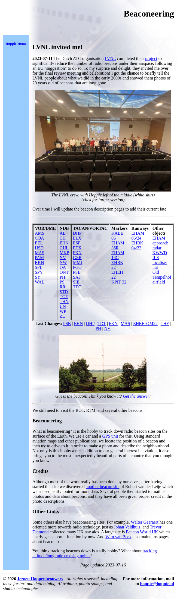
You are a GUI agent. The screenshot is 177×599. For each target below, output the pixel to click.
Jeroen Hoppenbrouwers (40, 578)
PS (62, 282)
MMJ (78, 262)
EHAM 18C (117, 255)
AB (63, 233)
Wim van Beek (118, 536)
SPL (38, 267)
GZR (77, 257)
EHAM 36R (117, 245)
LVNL (110, 58)
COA (39, 238)
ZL (62, 316)
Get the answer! (137, 396)
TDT (77, 287)
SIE (76, 282)
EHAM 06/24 (138, 235)
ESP (77, 243)
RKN (39, 262)
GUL (64, 248)
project (151, 58)
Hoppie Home (15, 44)
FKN (77, 252)
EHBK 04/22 (138, 245)
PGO (77, 267)
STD (64, 291)
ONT (64, 272)
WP (63, 311)
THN (64, 301)
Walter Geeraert (144, 522)
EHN (64, 243)
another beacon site (103, 486)
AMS (39, 233)
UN (63, 306)
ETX (77, 248)
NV (63, 257)
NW (63, 262)
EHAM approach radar (160, 243)
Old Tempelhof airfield (161, 277)
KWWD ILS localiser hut (159, 260)
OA (63, 267)
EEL (39, 243)
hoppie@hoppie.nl (157, 583)
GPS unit (110, 436)
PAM (39, 257)
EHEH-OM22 (145, 323)
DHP (77, 233)
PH (62, 277)
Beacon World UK (142, 532)
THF (165, 323)
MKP (64, 252)
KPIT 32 (118, 282)
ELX (77, 238)
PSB (77, 272)
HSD (39, 248)
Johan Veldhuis (127, 527)
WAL (39, 282)
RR (62, 287)
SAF (77, 277)
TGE (64, 296)
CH (63, 238)
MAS (39, 252)
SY (37, 277)
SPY (39, 272)
